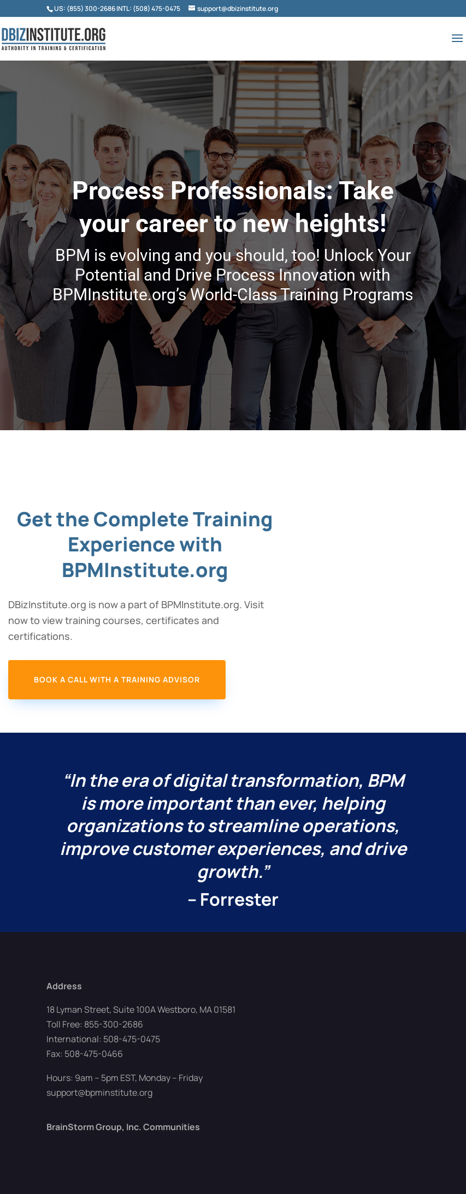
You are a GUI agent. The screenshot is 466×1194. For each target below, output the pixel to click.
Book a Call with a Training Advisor (117, 679)
